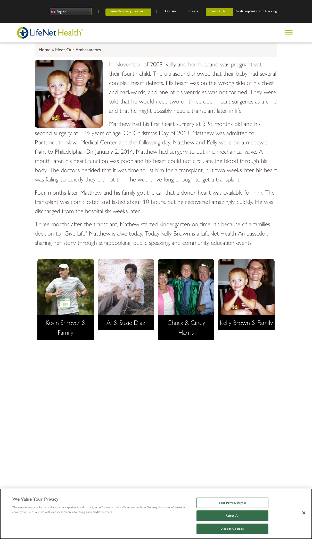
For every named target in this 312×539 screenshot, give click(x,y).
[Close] (303, 512)
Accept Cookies (232, 529)
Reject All (232, 515)
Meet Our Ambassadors (78, 50)
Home (45, 50)
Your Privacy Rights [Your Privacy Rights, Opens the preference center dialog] (232, 503)
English (58, 11)
